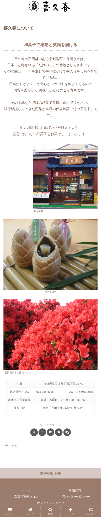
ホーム (26, 490)
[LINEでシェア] (59, 432)
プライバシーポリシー (75, 496)
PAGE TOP (50, 473)
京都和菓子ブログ (26, 496)
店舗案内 (75, 490)
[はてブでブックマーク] (50, 432)
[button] (67, 432)
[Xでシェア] (34, 432)
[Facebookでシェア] (42, 432)
